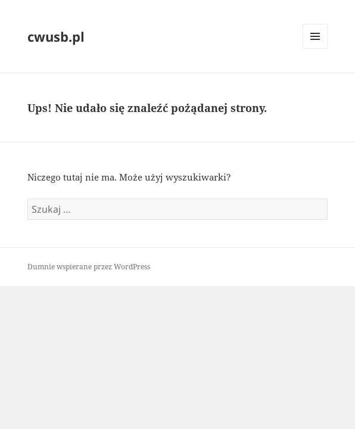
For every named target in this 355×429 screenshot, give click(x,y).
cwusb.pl (56, 36)
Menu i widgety (315, 48)
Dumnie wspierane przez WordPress (88, 267)
